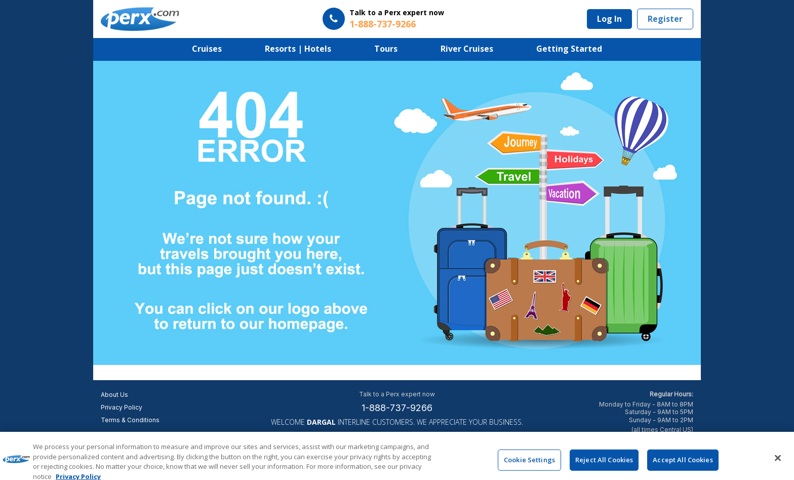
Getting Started (569, 48)
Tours (386, 48)
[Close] (778, 462)
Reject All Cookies (604, 463)
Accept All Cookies (682, 463)
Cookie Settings (529, 463)
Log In (609, 18)
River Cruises (467, 48)
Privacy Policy (121, 407)
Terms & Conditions (130, 420)
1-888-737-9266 (397, 407)
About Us (114, 394)
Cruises (207, 48)
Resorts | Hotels (298, 48)
